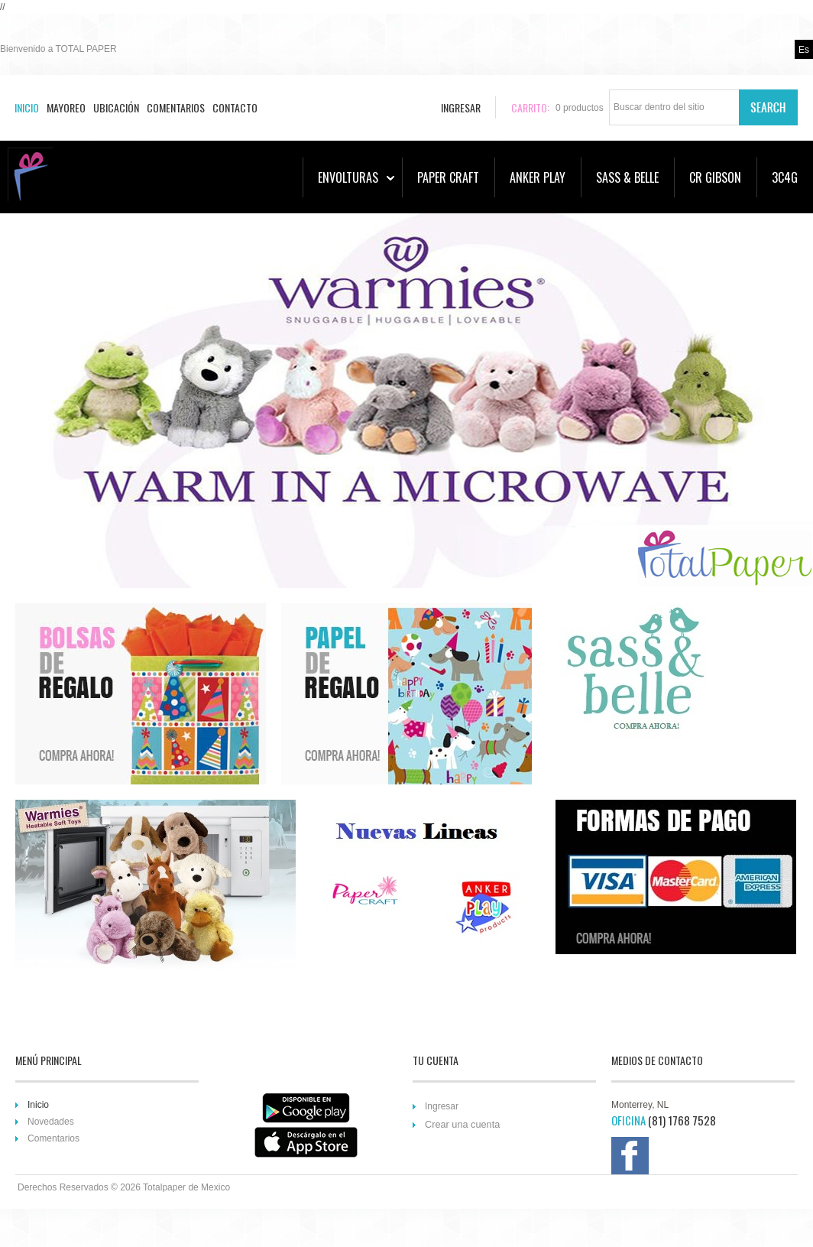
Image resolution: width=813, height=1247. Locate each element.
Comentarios (176, 107)
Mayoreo (66, 107)
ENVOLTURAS (356, 177)
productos (579, 107)
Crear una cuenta (462, 1124)
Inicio (27, 107)
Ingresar (441, 1106)
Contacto (235, 107)
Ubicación (116, 107)
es (803, 49)
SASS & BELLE (627, 177)
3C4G (785, 177)
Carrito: (530, 107)
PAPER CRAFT (448, 177)
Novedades (51, 1121)
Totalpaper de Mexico (186, 1187)
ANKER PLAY (537, 177)
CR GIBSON (715, 177)
